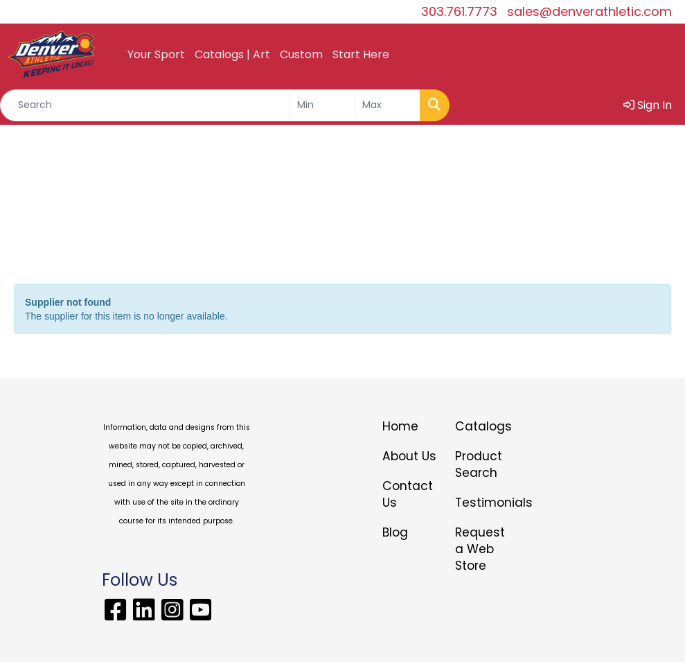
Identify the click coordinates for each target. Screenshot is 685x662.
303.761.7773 (459, 11)
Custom (301, 54)
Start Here (360, 54)
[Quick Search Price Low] (322, 105)
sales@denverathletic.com (589, 11)
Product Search (478, 464)
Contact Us (407, 494)
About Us (409, 456)
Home (400, 426)
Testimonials (483, 502)
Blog (395, 532)
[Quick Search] (145, 105)
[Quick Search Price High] (387, 105)
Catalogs (483, 426)
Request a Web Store (480, 549)
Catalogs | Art (232, 54)
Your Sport (156, 54)
